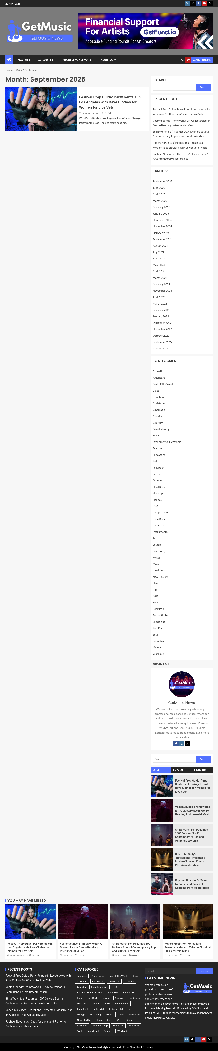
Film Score (159, 454)
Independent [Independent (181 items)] (122, 1003)
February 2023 (161, 309)
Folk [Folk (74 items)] (79, 997)
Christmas (159, 403)
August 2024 (160, 245)
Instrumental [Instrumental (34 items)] (116, 1008)
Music (156, 563)
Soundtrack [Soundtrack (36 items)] (93, 1031)
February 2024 (161, 284)
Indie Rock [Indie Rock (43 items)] (82, 1008)
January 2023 (161, 316)
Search (161, 80)
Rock (156, 602)
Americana (159, 377)
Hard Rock (159, 486)
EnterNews (130, 1047)
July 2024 (158, 252)
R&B (155, 596)
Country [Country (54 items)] (81, 986)
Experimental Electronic (167, 441)
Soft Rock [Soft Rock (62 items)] (134, 1025)
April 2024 (159, 271)
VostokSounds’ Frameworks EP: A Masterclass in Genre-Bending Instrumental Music (192, 810)
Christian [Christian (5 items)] (82, 981)
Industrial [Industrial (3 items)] (99, 1008)
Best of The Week (163, 384)
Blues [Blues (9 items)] (135, 975)
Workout (158, 653)
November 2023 (162, 290)
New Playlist (160, 576)
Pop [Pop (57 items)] (109, 1020)
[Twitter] (187, 743)
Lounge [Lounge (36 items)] (81, 1014)
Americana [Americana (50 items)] (98, 975)
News (156, 583)
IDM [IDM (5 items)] (107, 1003)
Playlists (23, 60)
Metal (156, 557)
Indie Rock (159, 519)
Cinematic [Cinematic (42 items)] (114, 981)
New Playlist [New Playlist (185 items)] (84, 1020)
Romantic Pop (161, 615)
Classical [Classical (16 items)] (129, 981)
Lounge (157, 544)
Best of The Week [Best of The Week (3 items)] (118, 975)
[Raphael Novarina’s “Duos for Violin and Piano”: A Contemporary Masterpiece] (162, 884)
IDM (155, 506)
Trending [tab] (200, 769)
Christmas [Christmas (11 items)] (97, 981)
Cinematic (159, 409)
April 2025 (159, 194)
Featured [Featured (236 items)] (113, 992)
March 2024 (160, 277)
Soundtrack (159, 641)
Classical (158, 416)
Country (158, 422)
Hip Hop (158, 493)
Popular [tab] (178, 769)
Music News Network (77, 60)
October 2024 (161, 232)
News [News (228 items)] (99, 1020)
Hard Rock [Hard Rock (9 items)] (134, 997)
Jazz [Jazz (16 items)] (130, 1008)
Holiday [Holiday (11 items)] (95, 1003)
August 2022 (160, 348)
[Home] (9, 59)
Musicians (159, 570)
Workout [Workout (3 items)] (122, 1031)
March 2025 (160, 200)
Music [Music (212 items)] (120, 1014)
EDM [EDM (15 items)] (114, 986)
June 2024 (159, 258)
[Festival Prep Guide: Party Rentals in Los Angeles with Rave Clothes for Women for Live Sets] (41, 109)
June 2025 (159, 187)
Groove (157, 480)
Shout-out (159, 621)
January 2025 (161, 213)
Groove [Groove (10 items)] (119, 997)
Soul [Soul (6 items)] (79, 1031)
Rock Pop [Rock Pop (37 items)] (82, 1025)
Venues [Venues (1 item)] (108, 1031)
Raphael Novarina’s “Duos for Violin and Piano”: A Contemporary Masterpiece (192, 884)
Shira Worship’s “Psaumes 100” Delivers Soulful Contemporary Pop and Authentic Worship (134, 947)
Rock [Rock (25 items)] (129, 1020)
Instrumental (160, 531)
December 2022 (162, 322)
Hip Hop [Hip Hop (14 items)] (81, 1003)
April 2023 (159, 297)
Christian (158, 396)
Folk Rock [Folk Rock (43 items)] (92, 997)
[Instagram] (181, 743)
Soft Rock (158, 628)
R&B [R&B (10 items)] (119, 1020)
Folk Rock (158, 467)
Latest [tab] (157, 769)
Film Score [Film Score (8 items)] (128, 992)
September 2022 (162, 342)
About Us (107, 60)
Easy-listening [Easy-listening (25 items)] (98, 986)
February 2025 (161, 207)
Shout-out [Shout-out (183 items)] (118, 1025)
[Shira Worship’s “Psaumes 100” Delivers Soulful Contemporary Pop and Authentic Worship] (162, 835)
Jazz (155, 538)
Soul (155, 634)
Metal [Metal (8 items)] (109, 1014)
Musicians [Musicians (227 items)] (134, 1014)
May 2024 (159, 265)
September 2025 (162, 181)
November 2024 (162, 226)
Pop (155, 589)
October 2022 (161, 335)
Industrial (158, 525)
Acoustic (158, 371)
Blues (156, 390)
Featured (158, 448)
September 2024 (162, 239)
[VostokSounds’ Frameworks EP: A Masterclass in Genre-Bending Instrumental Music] (162, 810)
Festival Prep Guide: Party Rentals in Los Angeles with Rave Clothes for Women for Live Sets (110, 102)
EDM (156, 435)
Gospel (157, 473)
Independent (160, 512)
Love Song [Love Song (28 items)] (95, 1014)
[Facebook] (176, 743)
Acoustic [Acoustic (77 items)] (82, 975)
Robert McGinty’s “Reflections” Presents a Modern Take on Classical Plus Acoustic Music (188, 947)
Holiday (157, 499)
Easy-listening (161, 429)
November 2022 (162, 329)
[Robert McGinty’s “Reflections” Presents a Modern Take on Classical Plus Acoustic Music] (162, 859)
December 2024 (162, 219)
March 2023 (160, 303)
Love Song (159, 551)
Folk (155, 461)
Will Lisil (107, 113)
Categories (45, 60)
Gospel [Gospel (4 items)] (106, 997)
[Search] (182, 60)
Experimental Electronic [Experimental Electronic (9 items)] (90, 992)
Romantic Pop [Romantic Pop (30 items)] (100, 1025)
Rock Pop (158, 608)
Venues (157, 647)
